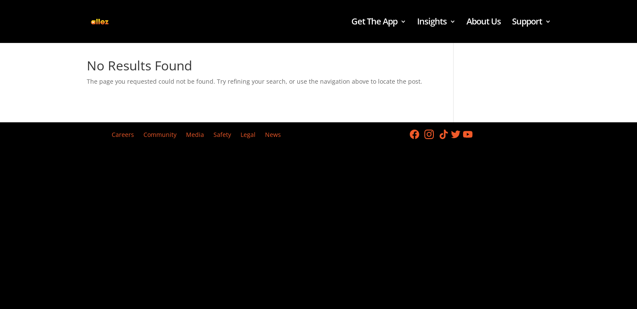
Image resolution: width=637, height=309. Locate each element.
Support (527, 22)
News (273, 135)
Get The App (374, 22)
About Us (483, 22)
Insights (432, 22)
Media (195, 135)
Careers (123, 135)
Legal (248, 135)
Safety (222, 135)
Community (160, 135)
